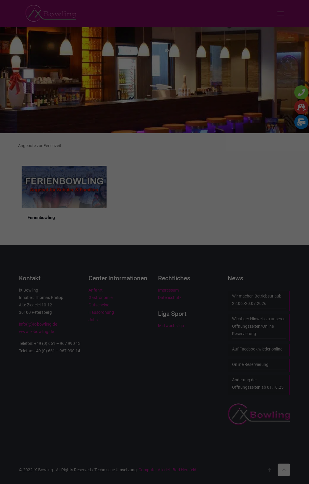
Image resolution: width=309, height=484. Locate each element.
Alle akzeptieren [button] (154, 108)
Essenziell (99, 88)
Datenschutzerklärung (116, 69)
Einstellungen (90, 75)
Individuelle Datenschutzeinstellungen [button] (154, 161)
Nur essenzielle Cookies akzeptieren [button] (154, 143)
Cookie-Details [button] (126, 174)
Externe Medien (200, 88)
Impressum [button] (185, 174)
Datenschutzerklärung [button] (157, 174)
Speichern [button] (154, 126)
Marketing (147, 88)
